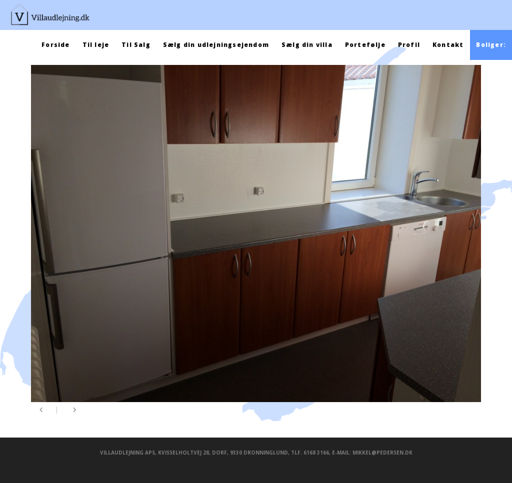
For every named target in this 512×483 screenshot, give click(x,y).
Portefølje (365, 44)
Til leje (96, 44)
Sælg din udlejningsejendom (216, 44)
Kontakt (448, 44)
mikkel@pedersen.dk (382, 452)
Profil (409, 44)
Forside (56, 44)
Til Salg (136, 44)
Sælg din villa (307, 44)
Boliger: (491, 44)
